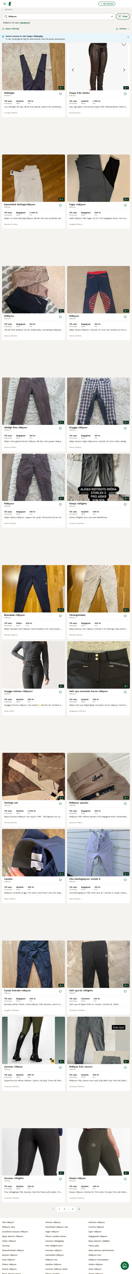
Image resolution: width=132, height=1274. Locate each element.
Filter (123, 16)
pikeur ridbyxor (9, 1239)
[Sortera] (123, 28)
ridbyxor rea (51, 1235)
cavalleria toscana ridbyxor (15, 1207)
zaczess (6, 1221)
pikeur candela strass (55, 1211)
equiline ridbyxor (53, 1239)
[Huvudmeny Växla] (4, 3)
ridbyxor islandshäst (98, 1235)
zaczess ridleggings (54, 1216)
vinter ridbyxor (9, 1216)
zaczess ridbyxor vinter (56, 1244)
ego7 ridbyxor (95, 1207)
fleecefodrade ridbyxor (13, 1225)
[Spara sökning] (125, 1266)
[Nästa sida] (79, 1103)
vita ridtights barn (53, 1221)
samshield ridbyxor (54, 1230)
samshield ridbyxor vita (56, 1202)
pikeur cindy (51, 1263)
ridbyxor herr (95, 1230)
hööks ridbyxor (96, 1239)
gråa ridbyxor (95, 1244)
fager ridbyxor (52, 1207)
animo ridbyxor (96, 1249)
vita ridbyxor (8, 1197)
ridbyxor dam (8, 1202)
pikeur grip (94, 1221)
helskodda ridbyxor (11, 1263)
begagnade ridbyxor (98, 1211)
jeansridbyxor (52, 1253)
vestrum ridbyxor (97, 1197)
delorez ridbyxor (10, 1258)
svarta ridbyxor (9, 1244)
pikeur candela (52, 1249)
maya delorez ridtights (99, 1216)
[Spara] (60, 94)
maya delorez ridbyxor (12, 1211)
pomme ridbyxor (96, 1202)
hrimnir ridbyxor (53, 1197)
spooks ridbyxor (9, 1230)
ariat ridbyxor (8, 1235)
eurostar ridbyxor (53, 1225)
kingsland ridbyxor (11, 1253)
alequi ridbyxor (52, 1267)
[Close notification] (128, 37)
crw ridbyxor (8, 1267)
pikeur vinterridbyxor (55, 1258)
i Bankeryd (25, 23)
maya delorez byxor (11, 1249)
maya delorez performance (101, 1225)
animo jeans (94, 1253)
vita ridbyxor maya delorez (101, 1258)
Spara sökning (10, 29)
